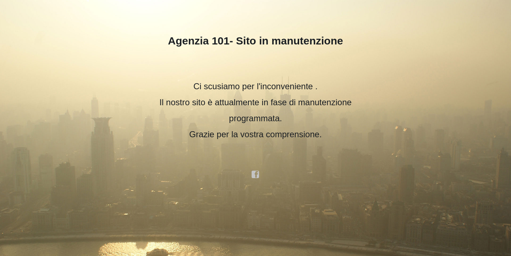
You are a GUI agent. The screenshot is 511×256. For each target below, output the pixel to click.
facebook (255, 174)
